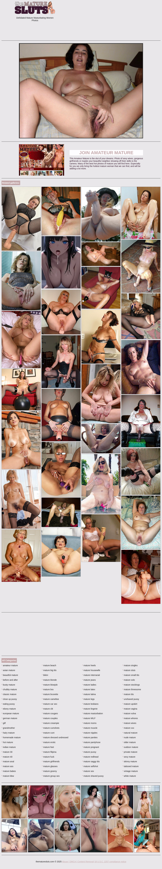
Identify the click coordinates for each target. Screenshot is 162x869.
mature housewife (91, 670)
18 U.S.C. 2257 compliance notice (110, 861)
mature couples (50, 718)
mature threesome (131, 689)
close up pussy (9, 699)
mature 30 (7, 752)
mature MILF (89, 718)
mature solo (128, 680)
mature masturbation (92, 713)
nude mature (129, 737)
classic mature (9, 694)
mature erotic (49, 742)
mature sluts (128, 670)
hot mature (7, 742)
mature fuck (48, 757)
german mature (9, 718)
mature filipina (49, 752)
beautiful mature (10, 675)
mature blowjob (50, 685)
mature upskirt (129, 704)
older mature (129, 742)
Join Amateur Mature (106, 152)
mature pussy (89, 752)
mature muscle (89, 728)
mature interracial (91, 675)
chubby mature (9, 689)
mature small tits (130, 675)
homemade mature (11, 737)
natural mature (129, 733)
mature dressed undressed (55, 737)
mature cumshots (50, 728)
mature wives (129, 723)
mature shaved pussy (93, 776)
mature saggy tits (91, 761)
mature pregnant (90, 747)
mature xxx (128, 728)
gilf (4, 723)
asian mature (8, 670)
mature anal (8, 761)
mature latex (88, 689)
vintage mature (130, 771)
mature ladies (89, 685)
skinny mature (129, 761)
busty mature (8, 685)
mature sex (88, 771)
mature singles (129, 665)
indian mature (9, 747)
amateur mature (10, 665)
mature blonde (49, 680)
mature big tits (49, 670)
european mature (10, 713)
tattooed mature (130, 766)
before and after (10, 680)
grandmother (8, 728)
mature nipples (89, 733)
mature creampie (50, 723)
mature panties (90, 737)
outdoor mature (130, 747)
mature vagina (129, 709)
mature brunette (50, 694)
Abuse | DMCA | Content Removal (78, 861)
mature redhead (90, 757)
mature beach (49, 665)
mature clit (47, 709)
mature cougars (50, 713)
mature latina (89, 694)
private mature (129, 752)
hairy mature (8, 733)
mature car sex (49, 704)
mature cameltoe (50, 699)
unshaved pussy (130, 699)
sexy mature (128, 757)
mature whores (130, 718)
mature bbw (8, 776)
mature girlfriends (51, 761)
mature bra (47, 689)
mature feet (48, 747)
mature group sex (51, 776)
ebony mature (9, 709)
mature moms (89, 723)
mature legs (88, 699)
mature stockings (131, 685)
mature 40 (7, 757)
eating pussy (8, 704)
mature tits (128, 694)
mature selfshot (90, 766)
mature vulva (129, 713)
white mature (129, 776)
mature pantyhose (91, 742)
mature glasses (50, 766)
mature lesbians (90, 704)
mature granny (49, 771)
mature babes (9, 771)
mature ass (7, 766)
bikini (45, 675)
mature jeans (89, 680)
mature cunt (48, 733)
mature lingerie (90, 709)
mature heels (89, 665)
